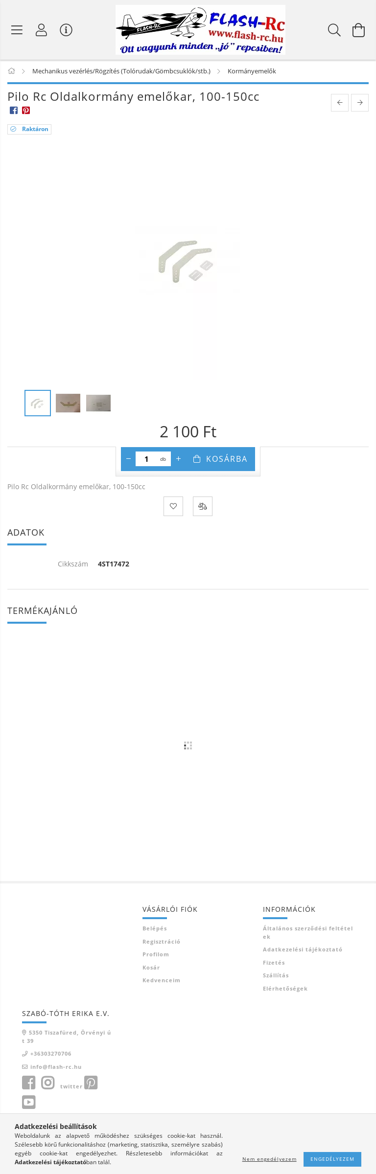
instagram (47, 1083)
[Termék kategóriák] (17, 30)
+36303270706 (50, 1054)
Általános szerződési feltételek (308, 933)
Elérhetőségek (285, 989)
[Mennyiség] (147, 459)
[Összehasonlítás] (202, 507)
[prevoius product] (340, 104)
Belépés (154, 928)
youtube (28, 1103)
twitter (71, 1086)
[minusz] (128, 459)
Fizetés (274, 963)
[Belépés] (41, 30)
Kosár (151, 967)
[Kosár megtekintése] (359, 30)
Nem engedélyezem (269, 1158)
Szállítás (276, 975)
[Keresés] (334, 30)
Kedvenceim (161, 980)
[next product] (360, 104)
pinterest (90, 1083)
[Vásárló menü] (66, 30)
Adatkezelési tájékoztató (303, 949)
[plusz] (178, 459)
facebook (28, 1083)
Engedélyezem (332, 1158)
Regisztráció (161, 942)
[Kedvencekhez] (173, 507)
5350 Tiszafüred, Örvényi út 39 (66, 1037)
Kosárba (227, 459)
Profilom (155, 954)
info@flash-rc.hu (56, 1067)
